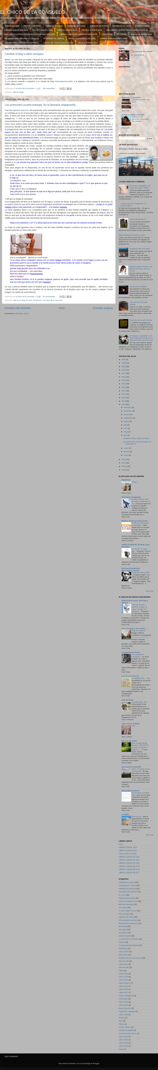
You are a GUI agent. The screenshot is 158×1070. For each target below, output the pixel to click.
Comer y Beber (125, 1027)
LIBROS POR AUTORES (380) (113, 38)
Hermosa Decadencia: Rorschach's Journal (131, 569)
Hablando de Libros (54, 26)
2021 (124, 377)
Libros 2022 (123, 1005)
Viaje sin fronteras (139, 631)
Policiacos (123, 948)
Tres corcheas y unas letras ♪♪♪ (135, 629)
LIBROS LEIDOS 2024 (128, 850)
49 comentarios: (49, 88)
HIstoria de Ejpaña (126, 1030)
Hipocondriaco (124, 983)
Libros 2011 (123, 964)
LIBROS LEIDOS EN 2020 (129, 863)
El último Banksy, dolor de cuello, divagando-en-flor (141, 501)
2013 (124, 404)
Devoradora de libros (130, 791)
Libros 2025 (123, 1046)
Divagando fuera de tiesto (140, 249)
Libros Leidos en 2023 (127, 854)
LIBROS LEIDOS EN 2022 (129, 857)
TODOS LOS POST (32, 26)
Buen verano (137, 817)
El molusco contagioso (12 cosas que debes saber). (140, 187)
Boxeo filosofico (125, 1008)
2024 (124, 366)
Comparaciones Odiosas (128, 945)
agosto (126, 421)
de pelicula (123, 933)
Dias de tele (123, 961)
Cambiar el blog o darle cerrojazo (24, 53)
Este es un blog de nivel (141, 34)
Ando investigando (126, 996)
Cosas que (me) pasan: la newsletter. (140, 524)
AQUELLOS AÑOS (126, 917)
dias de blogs (18, 92)
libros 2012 (123, 955)
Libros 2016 (123, 989)
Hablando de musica (76, 26)
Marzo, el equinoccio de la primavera (140, 770)
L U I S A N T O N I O (130, 676)
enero (126, 455)
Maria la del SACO (129, 741)
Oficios (121, 1024)
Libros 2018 (123, 952)
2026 (124, 360)
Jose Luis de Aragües (131, 724)
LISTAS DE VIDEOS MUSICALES (58, 43)
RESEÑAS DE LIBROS (53, 38)
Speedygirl (126, 480)
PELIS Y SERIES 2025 (92, 30)
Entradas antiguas (103, 308)
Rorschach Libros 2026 (140, 573)
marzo (126, 448)
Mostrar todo (149, 591)
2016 (124, 394)
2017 (124, 391)
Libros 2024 (123, 980)
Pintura (121, 942)
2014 (124, 401)
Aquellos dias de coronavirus (130, 958)
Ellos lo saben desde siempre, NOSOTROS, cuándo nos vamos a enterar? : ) (140, 746)
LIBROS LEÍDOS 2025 (67, 30)
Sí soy (134, 482)
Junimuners (37, 300)
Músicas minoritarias (127, 898)
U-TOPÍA (125, 814)
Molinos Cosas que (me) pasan (135, 521)
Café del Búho (128, 700)
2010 (124, 466)
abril (125, 435)
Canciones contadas (127, 1011)
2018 (124, 387)
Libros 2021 (123, 1043)
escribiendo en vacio (127, 885)
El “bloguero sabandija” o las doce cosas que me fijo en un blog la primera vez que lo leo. (141, 338)
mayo (126, 432)
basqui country (50, 116)
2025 (124, 363)
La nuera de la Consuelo (52, 300)
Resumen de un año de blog (141, 320)
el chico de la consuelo (143, 51)
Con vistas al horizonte (131, 767)
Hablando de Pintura (99, 26)
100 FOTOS (107, 34)
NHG (121, 1021)
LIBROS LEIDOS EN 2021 (129, 860)
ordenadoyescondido (64, 81)
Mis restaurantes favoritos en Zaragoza (22, 38)
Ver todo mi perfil (137, 55)
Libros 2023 (123, 1037)
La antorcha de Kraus (131, 652)
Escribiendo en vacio (121, 26)
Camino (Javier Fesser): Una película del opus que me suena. (141, 269)
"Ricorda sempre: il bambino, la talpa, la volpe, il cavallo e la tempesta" (139, 608)
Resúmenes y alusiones (128, 923)
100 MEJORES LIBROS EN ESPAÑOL (22, 43)
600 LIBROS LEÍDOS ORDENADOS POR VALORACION (30, 34)
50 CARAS (121, 34)
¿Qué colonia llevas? (138, 219)
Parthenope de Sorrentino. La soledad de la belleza (140, 119)
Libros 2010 (123, 974)
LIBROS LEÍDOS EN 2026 (16, 30)
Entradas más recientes (18, 308)
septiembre (128, 418)
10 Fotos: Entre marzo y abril (133, 149)
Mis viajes (123, 929)
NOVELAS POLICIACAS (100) (82, 38)
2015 (124, 398)
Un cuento (123, 908)
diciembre (128, 408)
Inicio (62, 308)
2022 (124, 373)
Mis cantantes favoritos (128, 920)
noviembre (128, 411)
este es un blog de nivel (22, 300)
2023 (124, 370)
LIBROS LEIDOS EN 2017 (129, 873)
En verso (122, 895)
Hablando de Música (127, 889)
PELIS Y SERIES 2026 (42, 30)
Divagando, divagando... (132, 497)
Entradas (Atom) (22, 314)
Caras (121, 1049)
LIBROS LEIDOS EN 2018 (129, 869)
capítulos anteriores (20, 110)
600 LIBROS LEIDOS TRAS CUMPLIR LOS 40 (127, 30)
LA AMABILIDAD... (139, 678)
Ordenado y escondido (131, 97)
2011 (124, 463)
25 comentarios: (49, 297)
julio (125, 425)
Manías (122, 1018)
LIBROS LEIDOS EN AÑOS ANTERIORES (78, 34)
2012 (124, 459)
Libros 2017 (123, 992)
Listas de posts (125, 936)
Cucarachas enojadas (138, 287)
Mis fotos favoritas (126, 904)
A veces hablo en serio (128, 911)
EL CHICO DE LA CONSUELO (32, 12)
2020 (124, 380)
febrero (127, 452)
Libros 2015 (123, 1040)
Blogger (96, 1063)
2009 (124, 470)
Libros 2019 (123, 1015)
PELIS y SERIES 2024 (88, 43)
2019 (124, 384)
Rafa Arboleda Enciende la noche (132, 235)
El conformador (138, 702)
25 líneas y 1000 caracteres (133, 115)
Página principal (12, 26)
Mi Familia (123, 926)
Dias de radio (124, 967)
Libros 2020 (123, 977)
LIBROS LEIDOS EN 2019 (129, 866)
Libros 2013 (123, 986)
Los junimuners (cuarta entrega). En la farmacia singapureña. (40, 104)
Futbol (121, 971)
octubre (127, 414)
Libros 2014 (123, 1002)
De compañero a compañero (138, 655)
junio (126, 428)
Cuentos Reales (142, 26)
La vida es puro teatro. (127, 1033)
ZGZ (134, 726)
